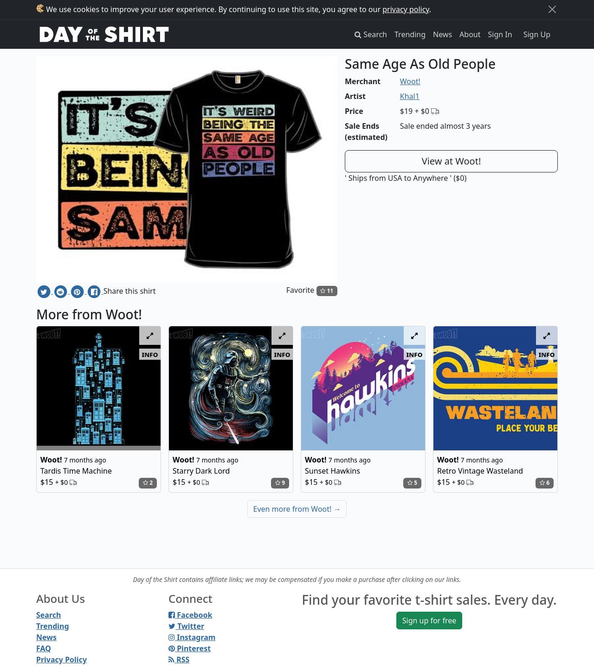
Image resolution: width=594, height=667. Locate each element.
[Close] (552, 9)
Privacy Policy (61, 659)
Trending (410, 34)
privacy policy (405, 9)
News (442, 34)
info (150, 354)
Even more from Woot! (297, 509)
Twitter (186, 626)
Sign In (500, 34)
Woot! (410, 81)
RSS (178, 659)
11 (326, 291)
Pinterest (189, 648)
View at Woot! (451, 161)
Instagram (191, 637)
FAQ (43, 648)
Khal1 (410, 96)
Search (48, 615)
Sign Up (536, 34)
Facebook (190, 615)
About (469, 34)
